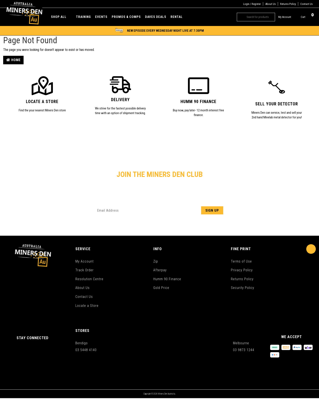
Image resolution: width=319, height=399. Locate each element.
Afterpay (160, 270)
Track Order (84, 270)
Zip (155, 261)
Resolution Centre (89, 279)
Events (101, 17)
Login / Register (252, 4)
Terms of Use (241, 261)
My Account (84, 261)
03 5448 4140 (86, 351)
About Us (270, 4)
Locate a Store (87, 306)
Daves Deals (155, 17)
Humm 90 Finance (167, 279)
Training (83, 17)
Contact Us (306, 4)
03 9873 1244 (243, 351)
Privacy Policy (242, 270)
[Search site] (240, 17)
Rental (177, 17)
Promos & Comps (126, 17)
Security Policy (242, 288)
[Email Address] (159, 210)
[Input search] (259, 17)
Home (13, 60)
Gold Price (161, 288)
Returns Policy (288, 4)
